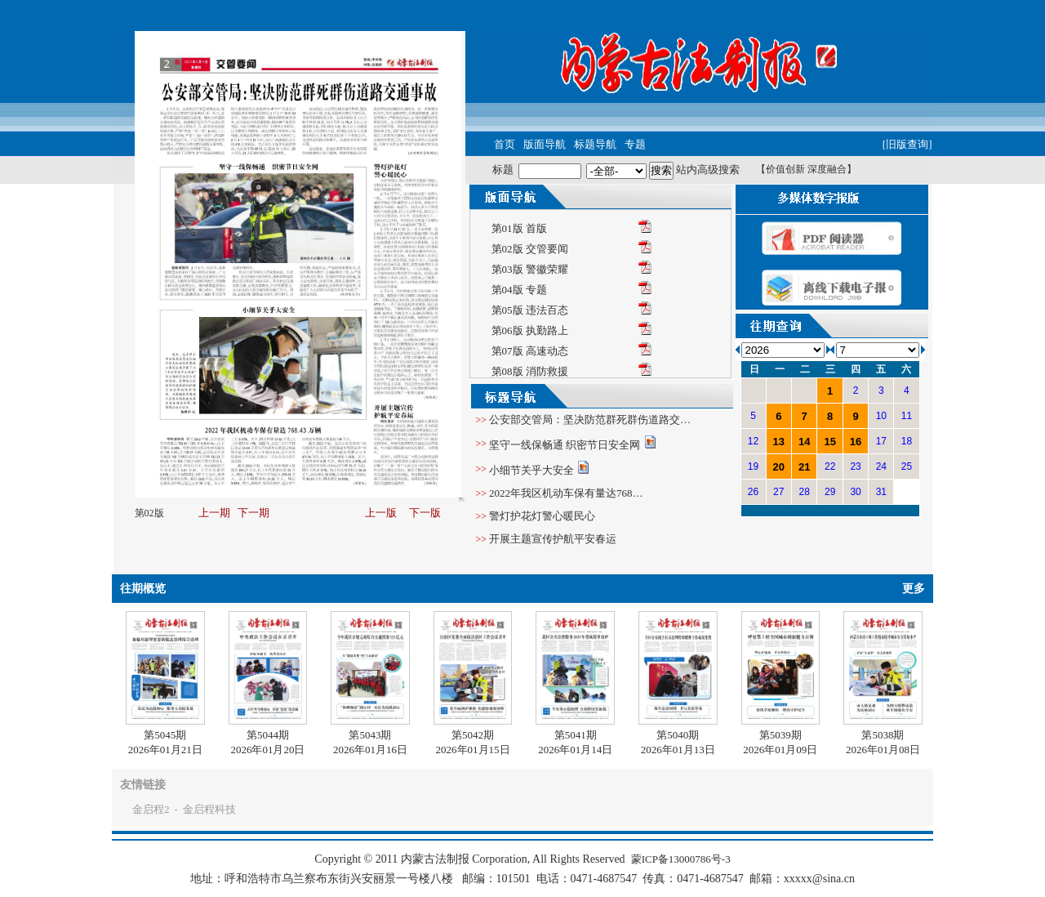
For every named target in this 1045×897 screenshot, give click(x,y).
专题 (635, 144)
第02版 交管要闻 (529, 249)
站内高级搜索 (708, 169)
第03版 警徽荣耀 (529, 269)
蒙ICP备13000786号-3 (681, 859)
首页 (504, 144)
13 (779, 441)
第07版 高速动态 (529, 351)
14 (804, 441)
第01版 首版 (519, 228)
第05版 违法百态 (529, 310)
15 (829, 441)
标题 (503, 169)
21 (804, 467)
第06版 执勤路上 (529, 330)
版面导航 (544, 144)
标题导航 (595, 144)
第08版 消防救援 (529, 371)
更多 (913, 588)
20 (779, 467)
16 (855, 441)
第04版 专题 (519, 289)
